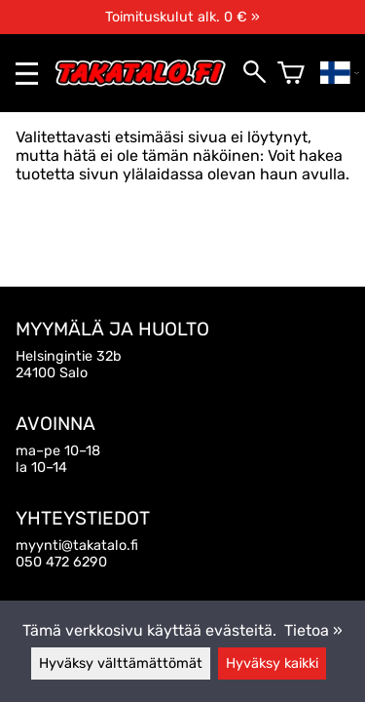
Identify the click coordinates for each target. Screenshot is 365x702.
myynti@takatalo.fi (77, 545)
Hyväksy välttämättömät (120, 663)
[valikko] (27, 73)
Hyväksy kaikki (272, 663)
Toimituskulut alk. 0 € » (182, 17)
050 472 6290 (61, 562)
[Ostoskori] (291, 73)
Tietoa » (313, 630)
